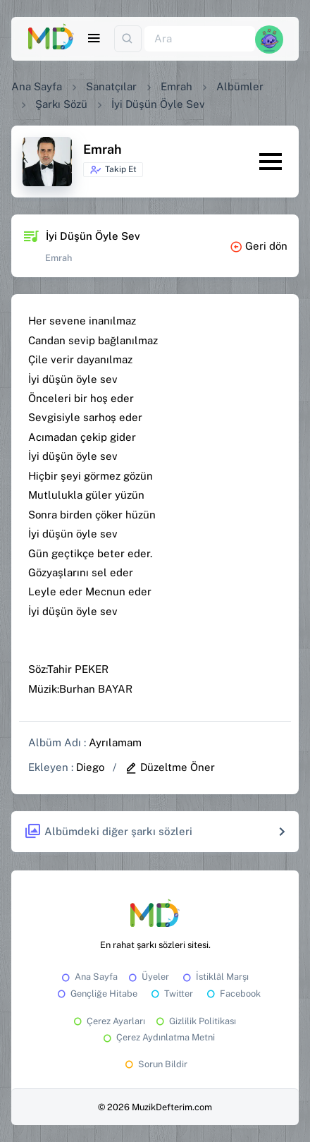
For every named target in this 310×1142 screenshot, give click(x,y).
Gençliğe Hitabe (96, 993)
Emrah (176, 86)
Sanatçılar (111, 86)
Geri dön (258, 246)
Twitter (171, 993)
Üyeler (147, 976)
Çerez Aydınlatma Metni (158, 1037)
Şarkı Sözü (61, 104)
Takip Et (113, 170)
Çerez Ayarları (108, 1021)
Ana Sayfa (36, 86)
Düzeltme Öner (170, 767)
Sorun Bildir (155, 1064)
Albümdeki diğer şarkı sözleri (108, 832)
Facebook (232, 993)
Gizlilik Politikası (195, 1021)
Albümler (240, 86)
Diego (90, 767)
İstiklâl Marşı (214, 976)
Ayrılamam (115, 742)
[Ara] (199, 39)
